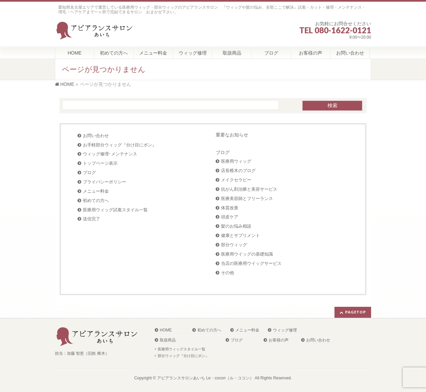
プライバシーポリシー (104, 181)
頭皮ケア (229, 216)
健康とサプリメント (240, 235)
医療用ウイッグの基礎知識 (247, 254)
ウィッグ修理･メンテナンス (110, 153)
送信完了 (91, 218)
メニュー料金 (96, 191)
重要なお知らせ (232, 134)
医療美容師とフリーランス (247, 198)
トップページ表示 (100, 163)
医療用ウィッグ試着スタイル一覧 (115, 209)
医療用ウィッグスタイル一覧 (181, 349)
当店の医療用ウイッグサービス (251, 263)
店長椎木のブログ (238, 170)
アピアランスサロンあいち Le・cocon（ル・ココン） (205, 378)
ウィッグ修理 (285, 330)
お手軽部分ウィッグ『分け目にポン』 (119, 144)
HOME (166, 330)
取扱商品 (168, 340)
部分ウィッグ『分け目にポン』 (183, 356)
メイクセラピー (236, 179)
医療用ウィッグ (236, 161)
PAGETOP (355, 312)
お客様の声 (279, 340)
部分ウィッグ (234, 244)
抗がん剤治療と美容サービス (249, 189)
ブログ (89, 172)
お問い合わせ (96, 135)
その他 (227, 272)
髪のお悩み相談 (236, 226)
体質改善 (229, 207)
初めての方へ (96, 200)
